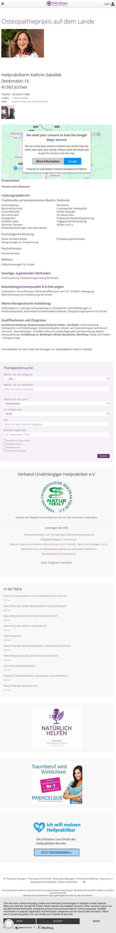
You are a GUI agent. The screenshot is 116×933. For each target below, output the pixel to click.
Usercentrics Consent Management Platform (63, 169)
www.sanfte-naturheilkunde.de (30, 101)
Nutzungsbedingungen (64, 878)
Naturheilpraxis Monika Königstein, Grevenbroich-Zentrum (37, 645)
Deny (19, 921)
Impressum (105, 878)
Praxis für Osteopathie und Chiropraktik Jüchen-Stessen (35, 596)
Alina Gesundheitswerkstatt (19, 665)
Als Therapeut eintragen (14, 878)
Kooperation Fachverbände (43, 881)
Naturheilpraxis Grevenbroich (21, 685)
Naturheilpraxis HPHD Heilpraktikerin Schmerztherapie (35, 606)
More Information (48, 161)
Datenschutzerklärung (87, 878)
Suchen (103, 455)
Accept (72, 161)
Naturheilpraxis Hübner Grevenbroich (25, 625)
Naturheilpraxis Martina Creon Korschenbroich (30, 616)
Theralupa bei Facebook (39, 878)
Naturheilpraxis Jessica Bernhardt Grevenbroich (31, 655)
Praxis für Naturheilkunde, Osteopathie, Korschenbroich (36, 675)
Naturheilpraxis (12, 635)
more (96, 921)
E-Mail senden (20, 98)
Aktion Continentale (67, 881)
